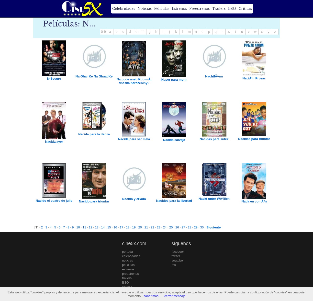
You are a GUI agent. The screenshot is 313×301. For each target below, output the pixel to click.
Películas (161, 8)
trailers (127, 278)
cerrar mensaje (175, 296)
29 (195, 227)
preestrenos (130, 274)
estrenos (128, 269)
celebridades (131, 256)
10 (78, 227)
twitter (176, 256)
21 (146, 227)
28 (189, 227)
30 (202, 227)
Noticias (144, 8)
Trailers (218, 8)
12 (90, 227)
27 (183, 227)
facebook (178, 251)
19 (133, 227)
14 (103, 227)
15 (109, 227)
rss (174, 265)
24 (165, 227)
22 (152, 227)
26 (177, 227)
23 (158, 227)
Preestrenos (199, 8)
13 (96, 227)
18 (127, 227)
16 (115, 227)
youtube (177, 260)
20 (140, 227)
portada (127, 251)
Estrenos (179, 8)
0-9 (103, 32)
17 (121, 227)
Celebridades (123, 8)
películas (128, 265)
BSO (232, 8)
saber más (151, 296)
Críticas (245, 8)
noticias (127, 260)
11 (84, 227)
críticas (127, 287)
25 (171, 227)
